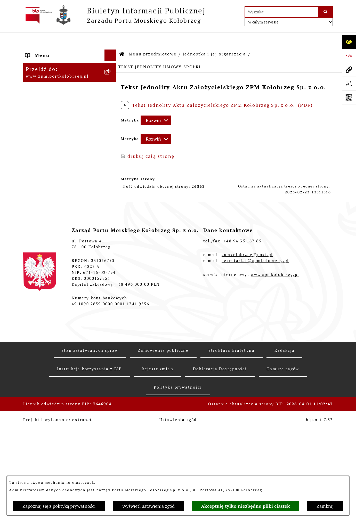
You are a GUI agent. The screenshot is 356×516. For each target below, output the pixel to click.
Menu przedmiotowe (152, 38)
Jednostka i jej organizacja (214, 38)
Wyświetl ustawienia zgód (148, 506)
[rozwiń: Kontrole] (111, 262)
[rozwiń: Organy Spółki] (111, 122)
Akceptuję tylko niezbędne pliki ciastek (245, 506)
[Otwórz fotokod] (349, 97)
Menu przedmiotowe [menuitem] (52, 63)
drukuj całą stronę (150, 141)
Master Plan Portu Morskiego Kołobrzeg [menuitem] (63, 285)
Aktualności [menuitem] (41, 301)
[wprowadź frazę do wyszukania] (282, 12)
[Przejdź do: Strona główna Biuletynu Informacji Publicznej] (122, 39)
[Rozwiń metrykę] (156, 105)
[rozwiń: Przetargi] (111, 137)
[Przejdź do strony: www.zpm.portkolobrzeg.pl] (349, 70)
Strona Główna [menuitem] (44, 51)
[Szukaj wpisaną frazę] (326, 12)
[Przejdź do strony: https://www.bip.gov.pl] (349, 56)
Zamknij (325, 506)
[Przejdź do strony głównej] (114, 15)
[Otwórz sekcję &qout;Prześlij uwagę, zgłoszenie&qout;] (349, 84)
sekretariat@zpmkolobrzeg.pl (255, 385)
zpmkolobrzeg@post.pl (247, 379)
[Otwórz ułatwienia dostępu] (349, 42)
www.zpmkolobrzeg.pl (275, 399)
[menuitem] (69, 81)
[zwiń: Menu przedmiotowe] (111, 63)
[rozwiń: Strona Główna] (111, 51)
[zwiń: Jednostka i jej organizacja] (111, 78)
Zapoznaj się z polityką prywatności (58, 506)
